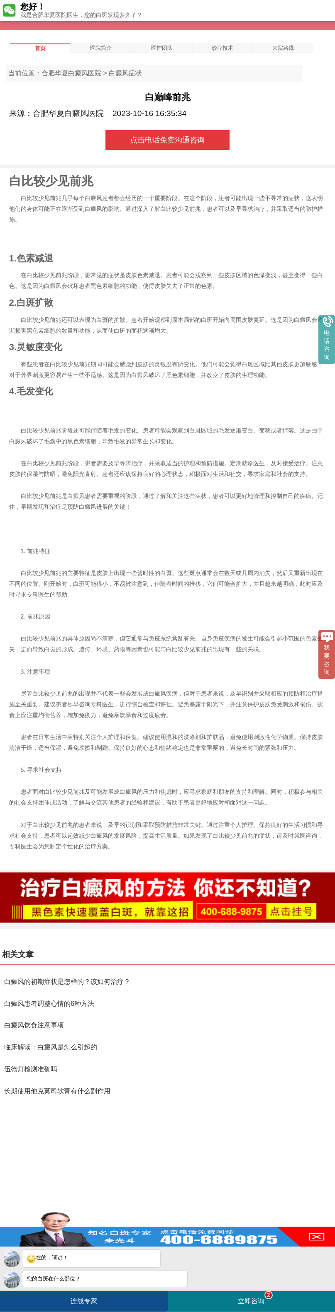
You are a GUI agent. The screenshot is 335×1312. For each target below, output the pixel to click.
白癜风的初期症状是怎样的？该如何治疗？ (67, 981)
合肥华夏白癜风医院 (71, 73)
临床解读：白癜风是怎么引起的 (50, 1047)
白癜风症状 (125, 73)
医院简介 (101, 48)
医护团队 (162, 48)
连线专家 (84, 1301)
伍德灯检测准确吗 (30, 1069)
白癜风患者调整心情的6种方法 (49, 1003)
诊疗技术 (222, 48)
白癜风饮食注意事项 (34, 1025)
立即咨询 (255, 1298)
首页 (40, 48)
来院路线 (283, 48)
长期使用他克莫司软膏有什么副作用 (57, 1091)
